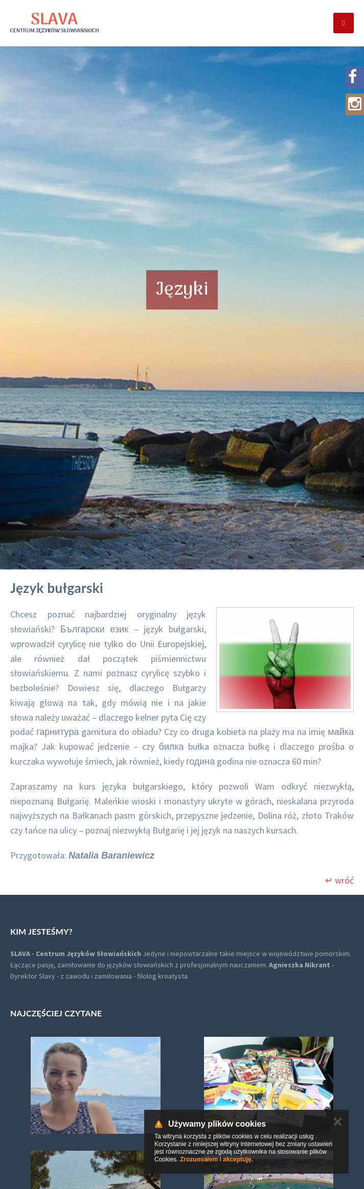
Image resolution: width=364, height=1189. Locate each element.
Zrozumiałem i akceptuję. (216, 1159)
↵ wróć (339, 880)
